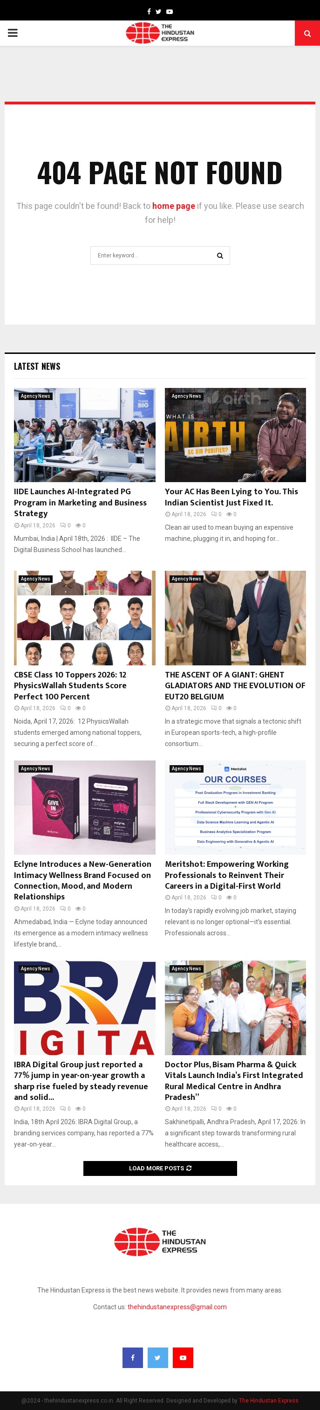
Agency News (35, 396)
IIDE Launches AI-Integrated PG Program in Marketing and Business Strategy (80, 503)
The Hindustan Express (269, 1400)
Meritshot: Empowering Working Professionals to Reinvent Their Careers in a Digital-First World (227, 875)
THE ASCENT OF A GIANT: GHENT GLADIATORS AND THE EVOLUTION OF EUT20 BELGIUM (235, 686)
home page (173, 206)
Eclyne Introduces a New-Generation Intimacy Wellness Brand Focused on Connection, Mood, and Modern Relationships (82, 880)
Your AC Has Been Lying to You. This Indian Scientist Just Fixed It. (231, 497)
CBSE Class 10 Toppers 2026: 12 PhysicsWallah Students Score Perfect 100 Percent (70, 686)
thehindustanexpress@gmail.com (177, 1307)
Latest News (37, 366)
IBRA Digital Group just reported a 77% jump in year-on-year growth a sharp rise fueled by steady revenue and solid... (81, 1081)
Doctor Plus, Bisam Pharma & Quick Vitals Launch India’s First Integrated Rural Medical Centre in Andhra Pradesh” (234, 1081)
